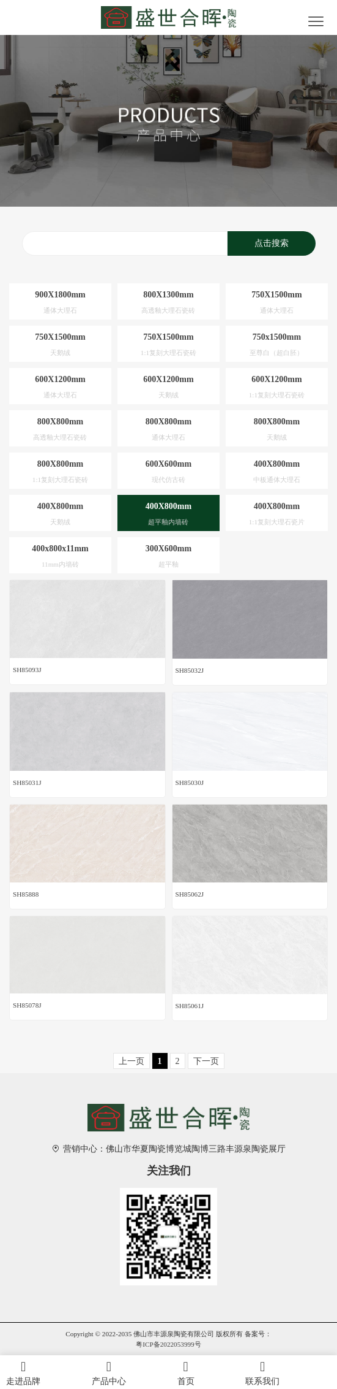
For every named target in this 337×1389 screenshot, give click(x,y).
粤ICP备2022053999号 (168, 1344)
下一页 (206, 1061)
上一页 (131, 1061)
